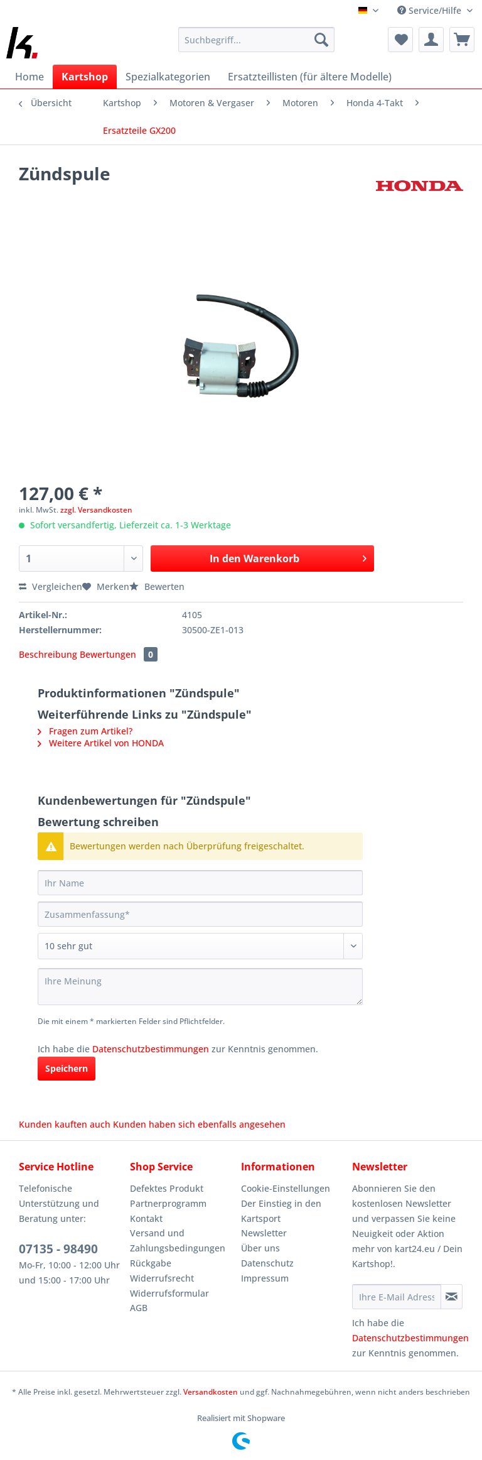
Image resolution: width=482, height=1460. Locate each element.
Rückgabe (150, 1263)
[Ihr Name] (200, 882)
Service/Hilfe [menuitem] (430, 10)
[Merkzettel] (400, 39)
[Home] (29, 77)
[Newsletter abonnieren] (452, 1296)
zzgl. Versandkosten (96, 509)
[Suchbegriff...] (256, 39)
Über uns (260, 1248)
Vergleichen (50, 586)
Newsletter (264, 1233)
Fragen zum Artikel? (85, 731)
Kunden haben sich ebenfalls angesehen (199, 1124)
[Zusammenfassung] (200, 914)
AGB (138, 1308)
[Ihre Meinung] (200, 986)
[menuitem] (256, 45)
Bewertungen (119, 654)
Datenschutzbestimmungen (150, 1049)
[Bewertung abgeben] (200, 946)
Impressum (265, 1278)
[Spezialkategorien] (168, 77)
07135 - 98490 (58, 1249)
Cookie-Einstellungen (285, 1188)
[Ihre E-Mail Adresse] (396, 1296)
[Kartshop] (85, 77)
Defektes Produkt (166, 1188)
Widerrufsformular (169, 1293)
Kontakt (146, 1218)
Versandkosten (210, 1391)
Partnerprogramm (168, 1203)
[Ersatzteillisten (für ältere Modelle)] (309, 77)
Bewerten (157, 586)
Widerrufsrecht (162, 1278)
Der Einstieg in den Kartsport (281, 1210)
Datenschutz (267, 1263)
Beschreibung (48, 654)
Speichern (66, 1068)
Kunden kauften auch (64, 1124)
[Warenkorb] (461, 39)
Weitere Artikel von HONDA (101, 743)
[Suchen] (321, 39)
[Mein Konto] (431, 39)
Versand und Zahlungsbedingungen (177, 1240)
